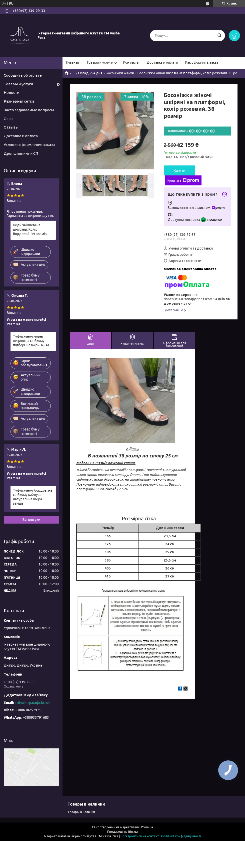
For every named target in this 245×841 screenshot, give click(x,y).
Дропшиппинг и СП (21, 153)
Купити (179, 170)
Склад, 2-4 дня (90, 73)
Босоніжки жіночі (120, 73)
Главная (72, 62)
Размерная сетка (19, 101)
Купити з (183, 180)
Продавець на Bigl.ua (122, 831)
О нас (8, 119)
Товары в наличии (81, 812)
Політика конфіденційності (181, 836)
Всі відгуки (31, 520)
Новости (11, 92)
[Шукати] (219, 35)
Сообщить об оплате (23, 75)
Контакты (131, 62)
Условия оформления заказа (29, 144)
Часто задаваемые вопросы (29, 110)
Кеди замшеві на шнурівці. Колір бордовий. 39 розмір (30, 229)
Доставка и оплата (162, 62)
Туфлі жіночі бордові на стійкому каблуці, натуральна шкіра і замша (32, 497)
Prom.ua (147, 827)
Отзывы (11, 127)
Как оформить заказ (201, 62)
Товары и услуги (99, 62)
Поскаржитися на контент (139, 836)
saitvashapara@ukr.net (32, 703)
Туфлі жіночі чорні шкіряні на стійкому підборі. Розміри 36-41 (31, 340)
